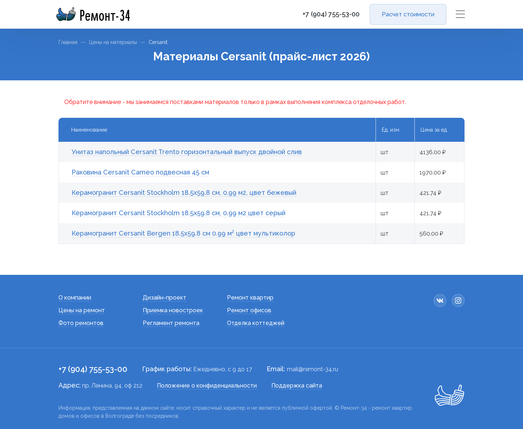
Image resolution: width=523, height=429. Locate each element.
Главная (67, 42)
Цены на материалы (113, 42)
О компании (74, 297)
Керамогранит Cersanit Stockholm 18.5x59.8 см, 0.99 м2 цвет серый (178, 213)
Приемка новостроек (173, 310)
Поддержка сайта (296, 385)
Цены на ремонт (81, 310)
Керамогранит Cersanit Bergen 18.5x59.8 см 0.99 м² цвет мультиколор (183, 233)
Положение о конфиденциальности (207, 385)
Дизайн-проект (164, 297)
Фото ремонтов (81, 323)
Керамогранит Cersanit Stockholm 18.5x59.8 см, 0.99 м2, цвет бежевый (184, 192)
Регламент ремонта (171, 323)
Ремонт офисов (249, 310)
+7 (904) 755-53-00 (331, 14)
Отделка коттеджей (255, 323)
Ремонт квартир (250, 297)
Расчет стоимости (408, 14)
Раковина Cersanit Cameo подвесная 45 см (140, 172)
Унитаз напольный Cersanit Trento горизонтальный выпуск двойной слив (187, 152)
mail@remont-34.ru (312, 369)
